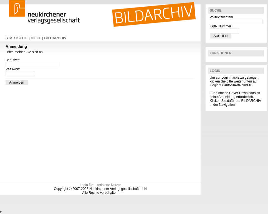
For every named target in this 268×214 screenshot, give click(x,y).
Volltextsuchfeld (221, 17)
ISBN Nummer (220, 26)
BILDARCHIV (55, 38)
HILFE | (37, 38)
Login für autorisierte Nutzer (100, 185)
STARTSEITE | (18, 38)
